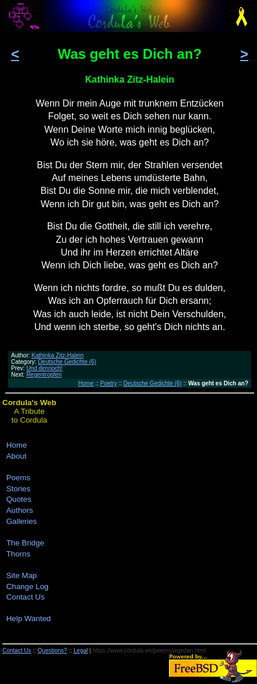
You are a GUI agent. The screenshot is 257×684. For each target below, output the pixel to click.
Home (86, 383)
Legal (80, 650)
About (16, 456)
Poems (18, 477)
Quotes (18, 499)
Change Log (27, 586)
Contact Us (25, 597)
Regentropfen (44, 374)
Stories (18, 488)
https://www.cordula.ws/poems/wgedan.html (149, 650)
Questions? (53, 650)
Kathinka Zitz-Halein (57, 355)
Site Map (21, 575)
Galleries (21, 521)
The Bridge (25, 542)
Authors (19, 510)
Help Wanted (28, 618)
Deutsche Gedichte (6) (67, 362)
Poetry (108, 383)
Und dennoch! (44, 368)
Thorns (18, 554)
